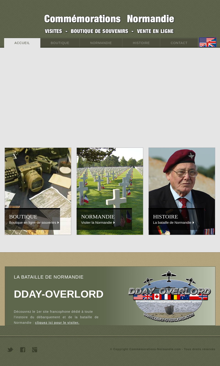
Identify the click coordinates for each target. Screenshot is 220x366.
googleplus (34, 349)
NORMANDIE (101, 43)
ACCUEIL (22, 43)
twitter (10, 349)
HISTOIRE (141, 43)
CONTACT (179, 43)
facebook (22, 349)
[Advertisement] (43, 102)
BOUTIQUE (60, 43)
